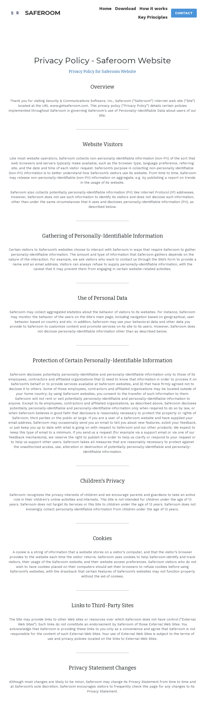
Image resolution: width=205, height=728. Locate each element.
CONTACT (184, 13)
